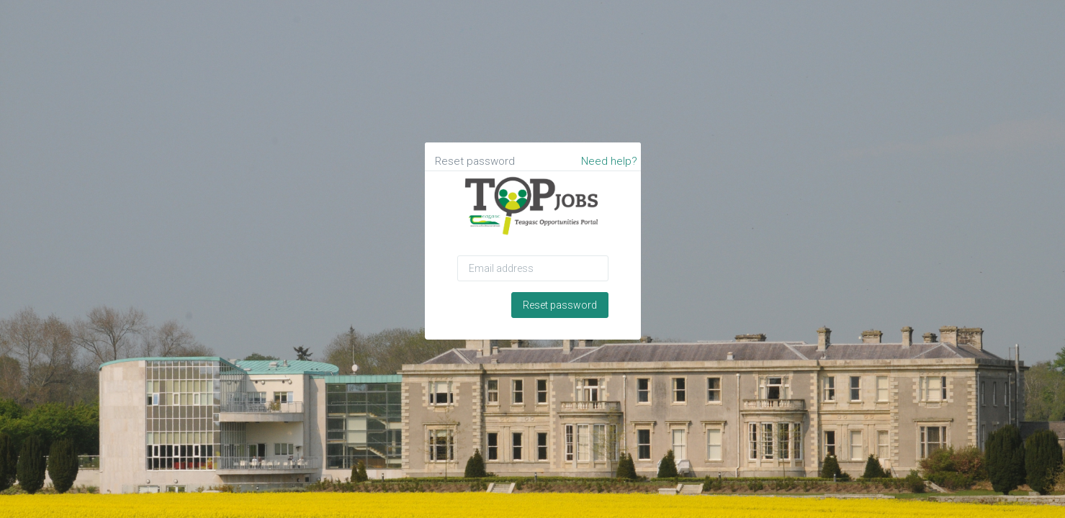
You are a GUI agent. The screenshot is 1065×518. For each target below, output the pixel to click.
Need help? (609, 161)
